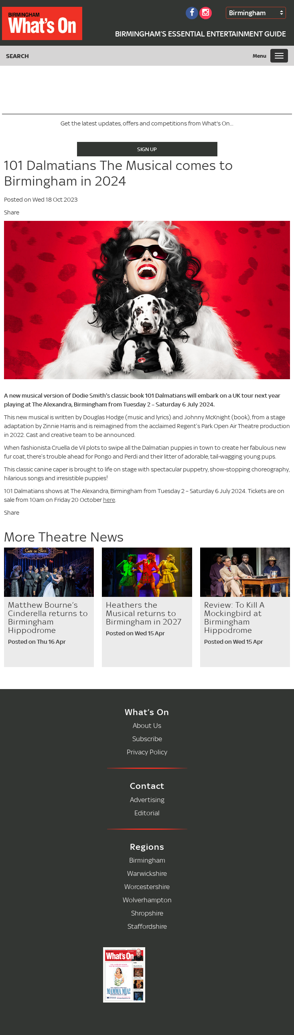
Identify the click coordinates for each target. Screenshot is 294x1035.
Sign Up (147, 149)
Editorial (147, 813)
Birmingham (247, 12)
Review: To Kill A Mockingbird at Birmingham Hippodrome (234, 617)
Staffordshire (147, 926)
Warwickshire (147, 873)
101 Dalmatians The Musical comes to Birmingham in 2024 (118, 173)
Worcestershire (147, 886)
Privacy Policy (147, 752)
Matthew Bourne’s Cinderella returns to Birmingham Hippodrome (48, 617)
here (109, 499)
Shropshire (147, 913)
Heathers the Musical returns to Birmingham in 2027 (144, 613)
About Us (147, 725)
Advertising (147, 799)
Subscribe (147, 738)
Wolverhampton (147, 900)
